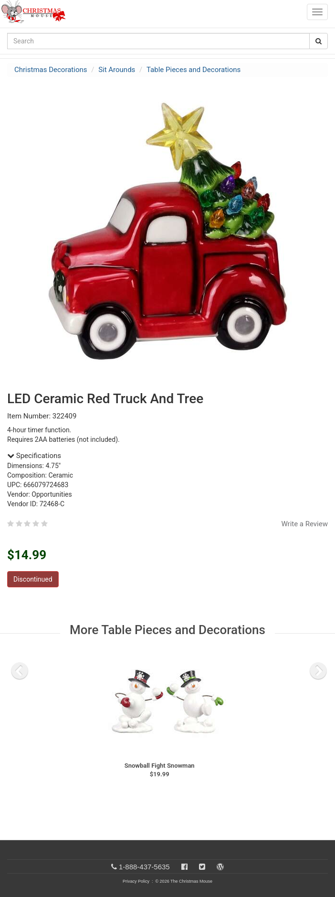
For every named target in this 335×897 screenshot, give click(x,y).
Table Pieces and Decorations (194, 69)
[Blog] (220, 867)
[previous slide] (19, 670)
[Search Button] (318, 41)
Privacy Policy (136, 881)
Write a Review (304, 524)
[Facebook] (184, 867)
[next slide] (318, 670)
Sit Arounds (116, 69)
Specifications (34, 455)
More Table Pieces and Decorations (167, 630)
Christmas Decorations (50, 69)
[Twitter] (202, 867)
